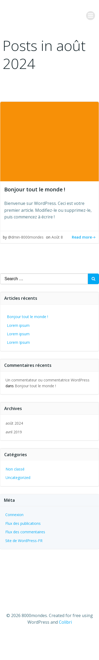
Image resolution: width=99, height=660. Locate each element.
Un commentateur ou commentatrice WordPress (47, 379)
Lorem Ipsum (18, 342)
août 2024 (14, 423)
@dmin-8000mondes (26, 237)
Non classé (15, 469)
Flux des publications (23, 523)
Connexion (14, 514)
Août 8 (57, 237)
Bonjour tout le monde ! (27, 316)
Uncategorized (18, 477)
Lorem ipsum (18, 325)
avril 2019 (14, 431)
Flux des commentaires (25, 531)
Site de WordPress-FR (24, 540)
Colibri (65, 622)
